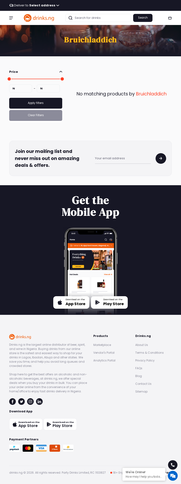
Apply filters (36, 103)
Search (143, 18)
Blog (138, 376)
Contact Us (143, 384)
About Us (141, 345)
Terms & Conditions (149, 353)
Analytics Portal (104, 360)
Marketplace (102, 345)
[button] (11, 18)
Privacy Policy (145, 360)
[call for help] (172, 465)
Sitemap (141, 392)
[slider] (9, 79)
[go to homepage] (39, 18)
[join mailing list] (161, 158)
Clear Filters (36, 115)
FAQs (138, 368)
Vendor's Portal (104, 353)
